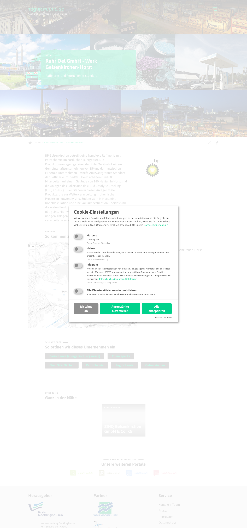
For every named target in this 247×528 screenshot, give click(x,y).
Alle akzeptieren (157, 308)
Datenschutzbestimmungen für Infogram (117, 279)
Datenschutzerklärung (156, 224)
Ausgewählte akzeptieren (120, 308)
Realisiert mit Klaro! (163, 317)
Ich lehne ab (86, 308)
